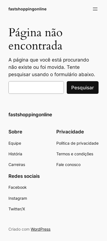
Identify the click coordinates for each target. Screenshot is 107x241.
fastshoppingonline (27, 8)
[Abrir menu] (95, 9)
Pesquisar (82, 87)
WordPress (40, 229)
